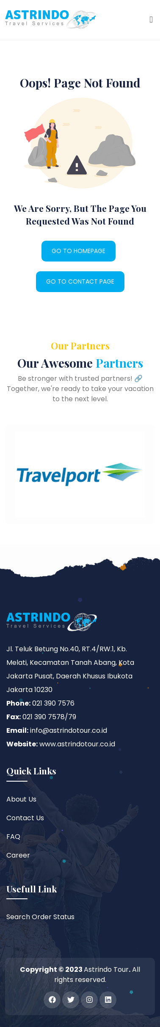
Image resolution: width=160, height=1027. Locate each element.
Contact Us (25, 818)
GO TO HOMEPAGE (78, 251)
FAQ (13, 836)
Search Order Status (40, 917)
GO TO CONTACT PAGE (80, 281)
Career (18, 855)
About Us (21, 799)
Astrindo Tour (106, 969)
